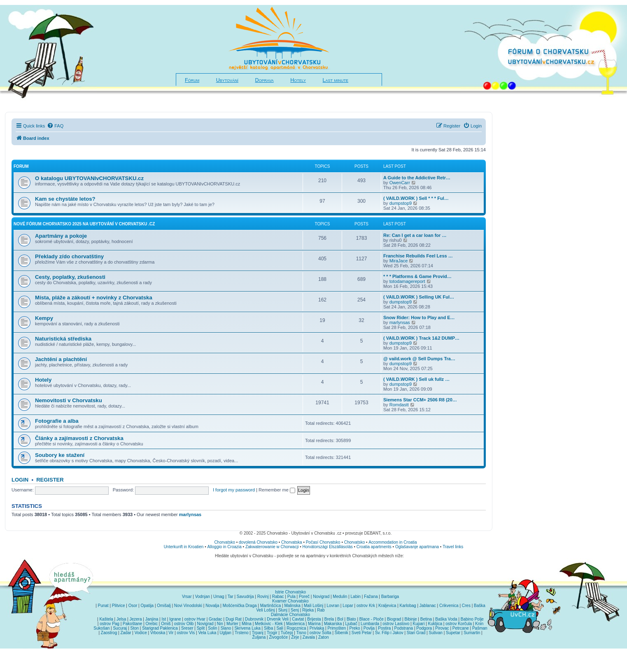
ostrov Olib (184, 623)
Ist (164, 619)
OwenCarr (399, 182)
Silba (268, 628)
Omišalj (163, 605)
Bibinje (411, 619)
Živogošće (278, 637)
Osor (133, 605)
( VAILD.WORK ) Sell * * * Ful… (416, 198)
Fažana (371, 596)
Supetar (453, 632)
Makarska (333, 623)
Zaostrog (109, 632)
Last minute (335, 80)
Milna (247, 623)
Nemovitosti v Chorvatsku (68, 400)
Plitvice (118, 605)
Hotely (298, 80)
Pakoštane (132, 623)
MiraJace (398, 260)
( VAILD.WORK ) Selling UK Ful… (418, 296)
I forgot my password (234, 489)
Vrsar (187, 596)
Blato (351, 619)
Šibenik (341, 632)
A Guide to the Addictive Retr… (416, 177)
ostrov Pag (109, 623)
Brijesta (314, 619)
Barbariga (390, 596)
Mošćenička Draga (240, 605)
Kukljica (435, 623)
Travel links (453, 546)
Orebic (152, 623)
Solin (212, 628)
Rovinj (263, 596)
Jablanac (428, 605)
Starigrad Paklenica (160, 628)
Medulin (340, 596)
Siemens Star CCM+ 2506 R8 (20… (420, 399)
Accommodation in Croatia (392, 542)
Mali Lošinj (313, 605)
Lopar (348, 605)
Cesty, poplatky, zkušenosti (70, 277)
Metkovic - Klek (269, 623)
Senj (295, 610)
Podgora (424, 628)
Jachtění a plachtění (61, 359)
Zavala (309, 637)
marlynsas (399, 322)
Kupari (418, 623)
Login (20, 480)
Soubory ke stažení (59, 455)
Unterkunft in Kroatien (184, 546)
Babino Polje (472, 619)
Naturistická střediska (63, 339)
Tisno (301, 632)
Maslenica (295, 623)
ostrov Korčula (458, 623)
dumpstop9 (400, 203)
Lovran (332, 605)
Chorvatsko (224, 542)
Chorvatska (291, 542)
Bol (340, 619)
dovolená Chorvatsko (258, 542)
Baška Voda (446, 619)
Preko (355, 628)
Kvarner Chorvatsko (290, 601)
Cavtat (298, 619)
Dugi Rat (234, 619)
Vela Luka (207, 632)
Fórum (192, 80)
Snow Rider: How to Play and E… (419, 317)
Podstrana (403, 628)
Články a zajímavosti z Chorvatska (79, 438)
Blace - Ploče (371, 619)
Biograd (394, 619)
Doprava (264, 80)
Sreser (187, 628)
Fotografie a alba (57, 421)
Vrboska (157, 632)
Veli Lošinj (265, 610)
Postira (384, 628)
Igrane (175, 619)
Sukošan (101, 628)
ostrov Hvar (194, 619)
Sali (279, 628)
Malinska (292, 605)
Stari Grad (416, 632)
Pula (291, 596)
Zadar (125, 632)
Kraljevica (387, 605)
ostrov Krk (366, 605)
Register (49, 480)
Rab (320, 610)
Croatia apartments (374, 546)
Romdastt (399, 404)
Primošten (336, 628)
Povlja (369, 628)
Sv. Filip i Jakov (389, 632)
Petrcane (460, 628)
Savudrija (245, 596)
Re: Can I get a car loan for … (414, 235)
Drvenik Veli (278, 619)
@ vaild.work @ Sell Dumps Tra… (419, 358)
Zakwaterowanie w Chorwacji (272, 546)
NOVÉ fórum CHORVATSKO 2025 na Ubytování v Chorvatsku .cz (84, 224)
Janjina (151, 619)
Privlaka (317, 628)
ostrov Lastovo (395, 623)
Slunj (282, 610)
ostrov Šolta (320, 632)
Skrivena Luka (247, 628)
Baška (479, 605)
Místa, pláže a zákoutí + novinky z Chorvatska (93, 297)
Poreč (304, 596)
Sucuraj (120, 628)
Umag (218, 596)
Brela (329, 619)
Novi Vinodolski (188, 605)
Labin (356, 596)
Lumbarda (370, 623)
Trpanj (257, 632)
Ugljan (225, 632)
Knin (479, 623)
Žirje (295, 637)
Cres (466, 605)
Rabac (278, 596)
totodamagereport (407, 281)
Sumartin (472, 632)
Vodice (141, 632)
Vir (170, 632)
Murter (232, 623)
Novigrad (321, 596)
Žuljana (259, 637)
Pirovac (442, 628)
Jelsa (121, 619)
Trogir (272, 632)
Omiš (165, 623)
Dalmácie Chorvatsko (290, 614)
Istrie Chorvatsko (290, 592)
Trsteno (242, 632)
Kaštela (106, 619)
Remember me (277, 489)
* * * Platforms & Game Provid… (417, 276)
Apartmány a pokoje (61, 236)
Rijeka (308, 610)
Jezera (135, 619)
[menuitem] (55, 126)
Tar (230, 596)
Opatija (147, 605)
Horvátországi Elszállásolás (327, 546)
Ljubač (351, 623)
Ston (134, 628)
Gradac (215, 619)
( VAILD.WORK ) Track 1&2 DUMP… (421, 338)
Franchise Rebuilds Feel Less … (418, 255)
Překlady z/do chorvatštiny (69, 256)
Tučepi (287, 632)
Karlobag (408, 605)
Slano (226, 628)
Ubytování (227, 80)
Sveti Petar (362, 632)
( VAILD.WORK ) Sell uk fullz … (416, 379)
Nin (220, 623)
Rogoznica (296, 628)
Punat (103, 605)
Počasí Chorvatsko (323, 542)
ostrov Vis (186, 632)
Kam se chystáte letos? (65, 199)
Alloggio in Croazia (224, 546)
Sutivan (436, 632)
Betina (426, 619)
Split (201, 628)
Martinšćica (270, 605)
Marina (314, 623)
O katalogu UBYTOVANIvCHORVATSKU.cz (89, 178)
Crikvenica (449, 605)
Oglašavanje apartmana (417, 546)
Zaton (323, 637)
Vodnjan (202, 596)
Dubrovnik (254, 619)
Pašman (479, 628)
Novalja (212, 605)
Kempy (44, 318)
